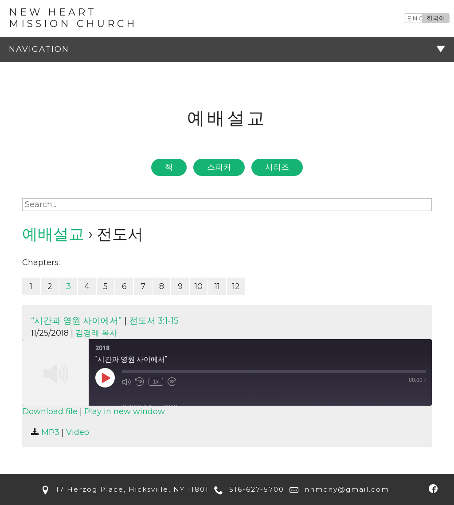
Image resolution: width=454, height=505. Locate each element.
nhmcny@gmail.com (337, 489)
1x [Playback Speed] (156, 382)
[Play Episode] (105, 378)
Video (77, 432)
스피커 (219, 167)
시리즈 (277, 167)
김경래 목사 (96, 333)
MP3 (45, 432)
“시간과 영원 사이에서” (76, 320)
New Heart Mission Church (73, 18)
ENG (415, 18)
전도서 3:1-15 (154, 320)
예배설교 (53, 233)
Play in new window (124, 411)
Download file (50, 411)
